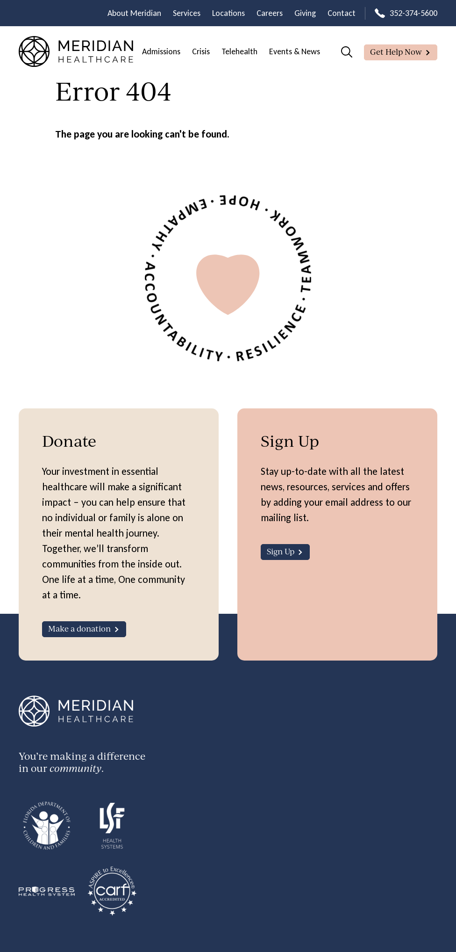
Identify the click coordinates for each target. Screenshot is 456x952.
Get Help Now (396, 52)
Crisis (201, 51)
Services (186, 13)
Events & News (294, 51)
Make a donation (79, 628)
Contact (342, 13)
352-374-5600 (413, 13)
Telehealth (239, 51)
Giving (305, 13)
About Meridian (134, 13)
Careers (269, 13)
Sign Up (280, 551)
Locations (228, 13)
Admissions (161, 51)
